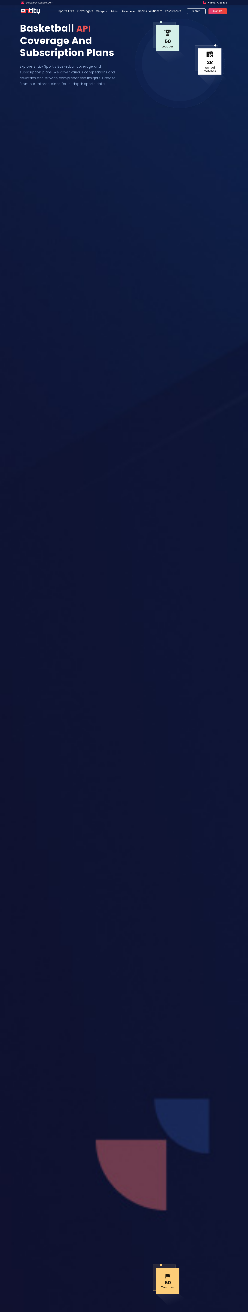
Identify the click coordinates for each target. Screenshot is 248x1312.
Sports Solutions (148, 11)
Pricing (115, 11)
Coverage (84, 11)
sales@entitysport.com (39, 2)
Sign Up (217, 11)
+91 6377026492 (217, 2)
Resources (172, 11)
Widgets (102, 11)
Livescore (128, 11)
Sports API (65, 11)
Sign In (196, 11)
